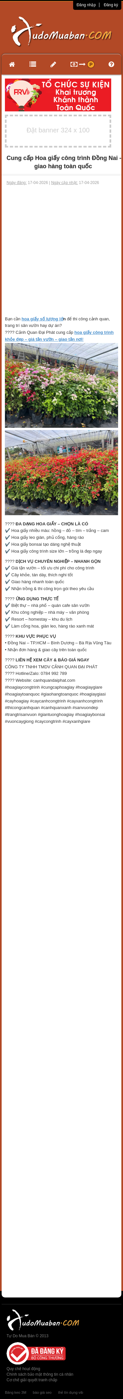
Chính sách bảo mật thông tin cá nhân (40, 1374)
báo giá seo (42, 1392)
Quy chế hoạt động (23, 1368)
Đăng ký (111, 5)
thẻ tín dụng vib (70, 1392)
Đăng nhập (86, 5)
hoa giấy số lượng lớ (42, 318)
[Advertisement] (61, 250)
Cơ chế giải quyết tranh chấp (32, 1380)
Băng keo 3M (15, 1392)
